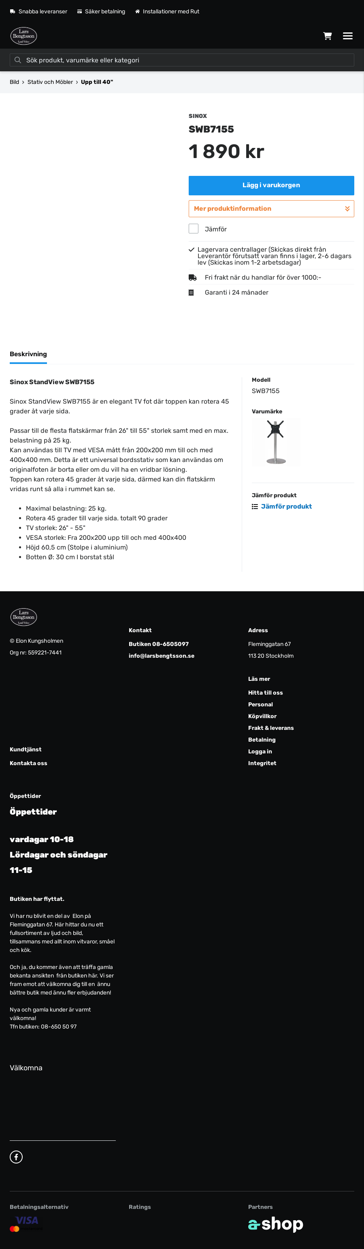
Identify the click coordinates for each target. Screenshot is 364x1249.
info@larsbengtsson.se (161, 655)
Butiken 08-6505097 (159, 644)
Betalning (262, 739)
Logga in (260, 751)
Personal (260, 704)
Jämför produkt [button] (282, 506)
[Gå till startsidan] (24, 36)
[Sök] (182, 59)
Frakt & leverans (271, 728)
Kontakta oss (28, 763)
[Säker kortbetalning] (26, 1224)
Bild (14, 82)
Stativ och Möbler (50, 82)
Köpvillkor (262, 716)
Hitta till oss (265, 692)
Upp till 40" (97, 82)
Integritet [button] (262, 763)
